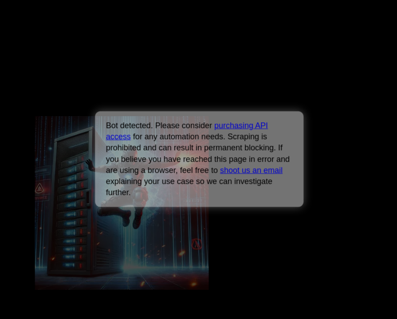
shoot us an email (251, 170)
